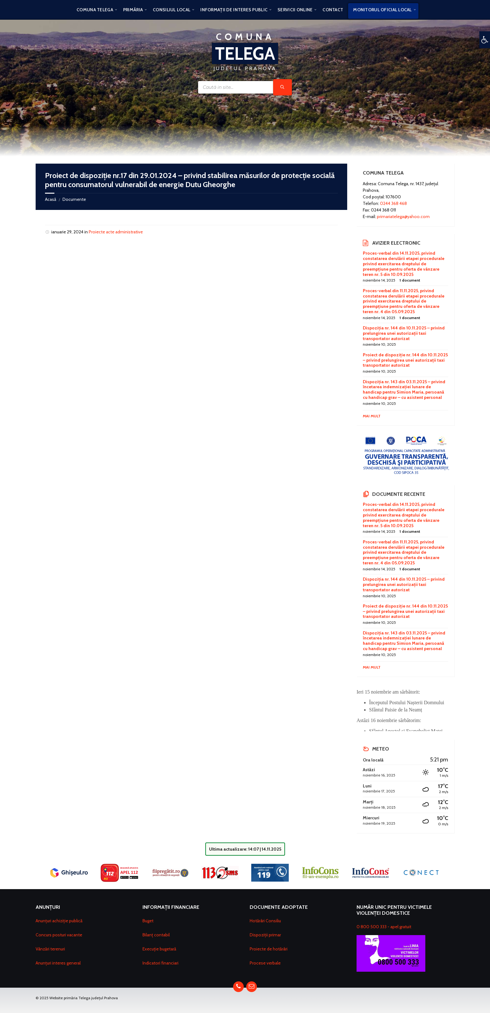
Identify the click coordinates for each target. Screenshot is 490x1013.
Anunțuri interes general (58, 962)
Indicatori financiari (160, 962)
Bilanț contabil (156, 934)
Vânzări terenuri (50, 948)
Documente (74, 199)
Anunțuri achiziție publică (59, 920)
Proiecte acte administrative (116, 232)
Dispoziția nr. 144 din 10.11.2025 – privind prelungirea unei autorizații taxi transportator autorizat (404, 333)
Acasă (50, 199)
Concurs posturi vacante (59, 934)
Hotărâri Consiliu (265, 920)
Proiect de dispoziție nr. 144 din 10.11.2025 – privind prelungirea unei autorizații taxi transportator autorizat (405, 360)
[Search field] (245, 87)
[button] (484, 39)
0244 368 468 (393, 203)
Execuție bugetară (159, 948)
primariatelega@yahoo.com (403, 216)
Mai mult (372, 416)
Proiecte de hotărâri (269, 948)
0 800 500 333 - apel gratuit (384, 926)
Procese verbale (265, 962)
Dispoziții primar (265, 934)
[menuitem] (95, 9)
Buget (147, 920)
